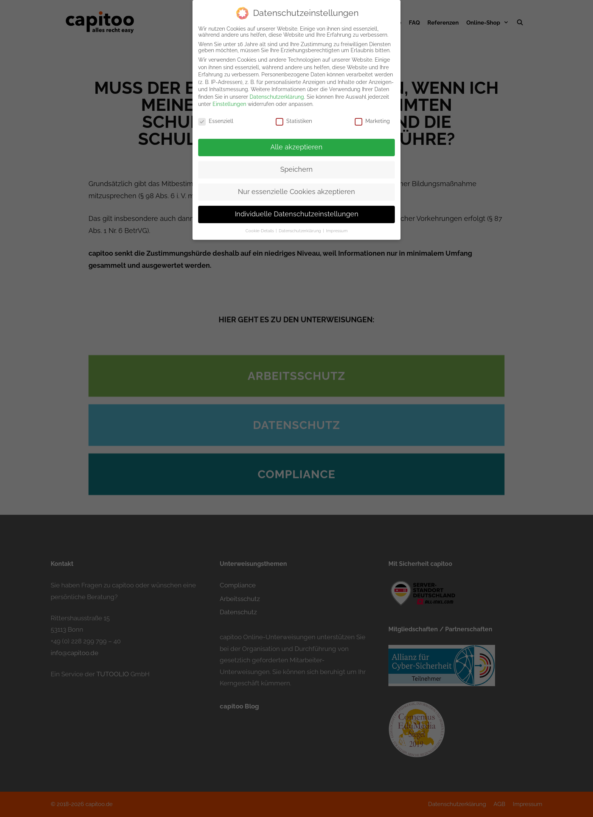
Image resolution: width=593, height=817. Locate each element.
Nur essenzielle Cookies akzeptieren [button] (296, 185)
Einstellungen (229, 98)
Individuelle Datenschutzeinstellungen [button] (297, 208)
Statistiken (294, 115)
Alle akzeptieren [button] (296, 141)
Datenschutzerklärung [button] (300, 224)
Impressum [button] (337, 224)
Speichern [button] (296, 163)
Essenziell (215, 115)
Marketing (372, 115)
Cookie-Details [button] (260, 224)
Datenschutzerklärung (277, 91)
